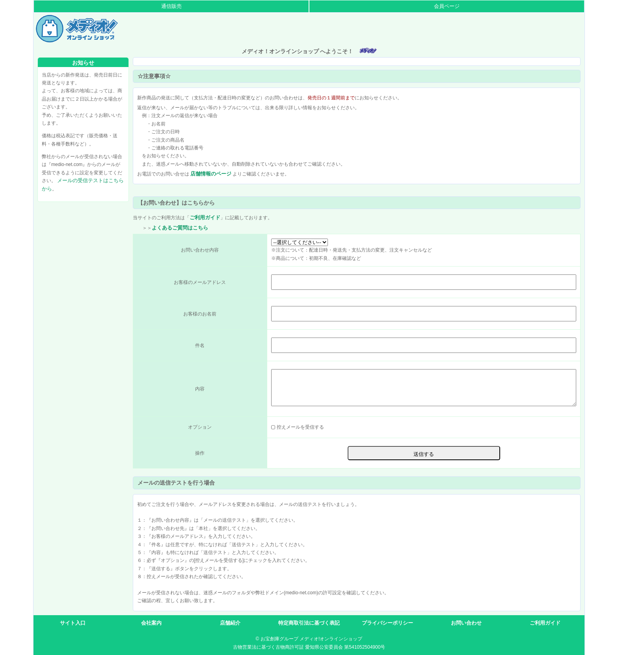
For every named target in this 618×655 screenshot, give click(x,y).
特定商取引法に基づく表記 (309, 623)
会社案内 (151, 623)
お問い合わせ (466, 623)
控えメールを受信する (299, 427)
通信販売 (171, 6)
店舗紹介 (230, 623)
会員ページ (447, 6)
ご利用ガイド (205, 217)
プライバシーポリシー (387, 623)
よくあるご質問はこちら (180, 228)
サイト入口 (73, 623)
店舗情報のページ (210, 174)
